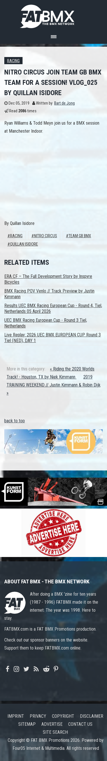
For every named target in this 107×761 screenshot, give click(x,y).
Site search (55, 732)
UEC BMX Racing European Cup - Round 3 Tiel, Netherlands (45, 323)
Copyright (63, 716)
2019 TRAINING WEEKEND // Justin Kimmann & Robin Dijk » (53, 385)
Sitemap (27, 724)
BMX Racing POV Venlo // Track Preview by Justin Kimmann (49, 293)
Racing (13, 60)
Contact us (80, 724)
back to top (14, 420)
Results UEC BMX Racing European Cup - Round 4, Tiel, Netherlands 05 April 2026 (53, 308)
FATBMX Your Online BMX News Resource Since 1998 (53, 15)
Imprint (15, 716)
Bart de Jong (64, 103)
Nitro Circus (45, 236)
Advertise (51, 724)
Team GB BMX (79, 236)
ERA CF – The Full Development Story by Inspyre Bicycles (48, 279)
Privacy (38, 716)
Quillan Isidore (24, 244)
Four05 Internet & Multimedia (38, 748)
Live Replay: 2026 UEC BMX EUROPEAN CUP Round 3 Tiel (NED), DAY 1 (52, 337)
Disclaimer (91, 716)
